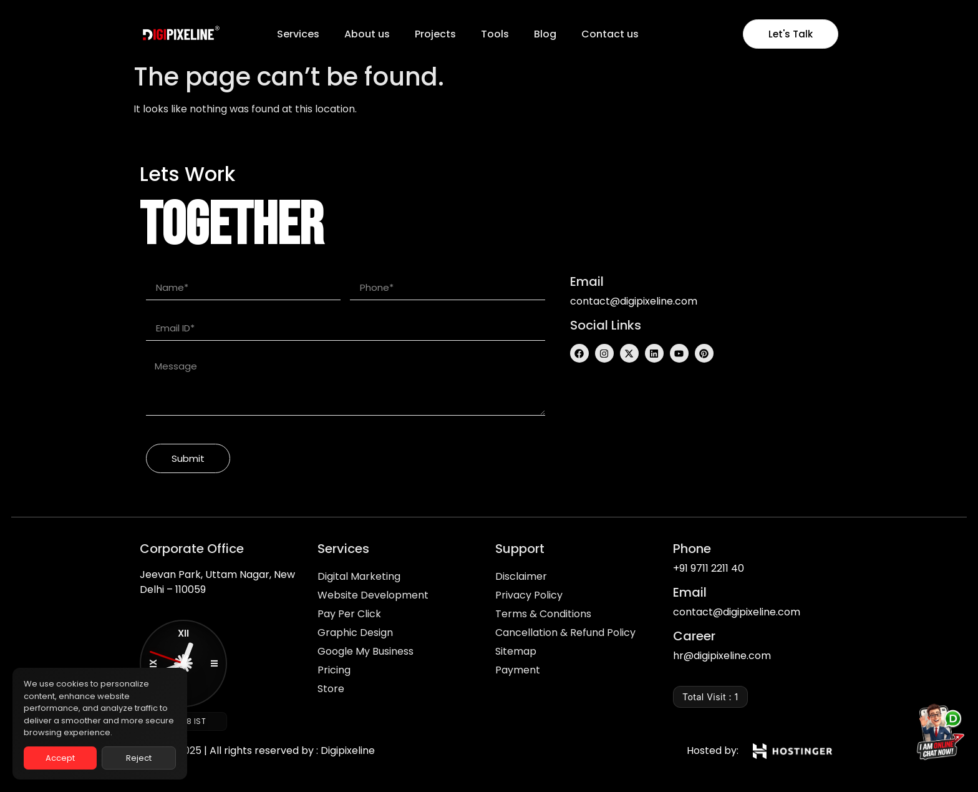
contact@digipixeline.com (633, 301)
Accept (60, 758)
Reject (139, 758)
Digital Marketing (358, 576)
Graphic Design (355, 632)
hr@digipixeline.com (722, 655)
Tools (495, 34)
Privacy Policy (529, 595)
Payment (517, 670)
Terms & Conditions (543, 614)
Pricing (334, 670)
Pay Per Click (349, 614)
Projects (435, 34)
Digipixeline (348, 750)
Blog (545, 34)
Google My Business (365, 651)
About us (367, 34)
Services (298, 34)
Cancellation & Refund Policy (565, 632)
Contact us (610, 34)
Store (330, 689)
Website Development (372, 595)
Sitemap (515, 651)
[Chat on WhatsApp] (937, 734)
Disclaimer (521, 576)
